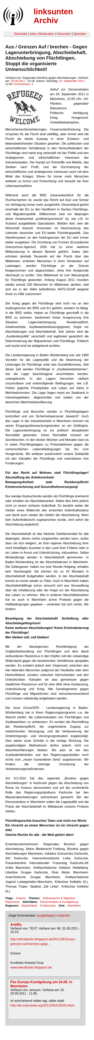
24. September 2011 (71, 80)
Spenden (80, 33)
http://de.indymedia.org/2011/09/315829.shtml (42, 1005)
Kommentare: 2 (23, 84)
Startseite (20, 33)
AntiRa (16, 925)
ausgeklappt (45, 915)
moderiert (63, 915)
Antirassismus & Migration (58, 898)
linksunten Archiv (53, 16)
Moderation (46, 33)
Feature (21, 898)
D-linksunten (48, 905)
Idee (33, 33)
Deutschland (29, 905)
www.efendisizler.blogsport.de (31, 967)
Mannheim (74, 905)
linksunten (64, 33)
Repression (12, 901)
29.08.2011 (18, 80)
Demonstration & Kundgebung (59, 901)
